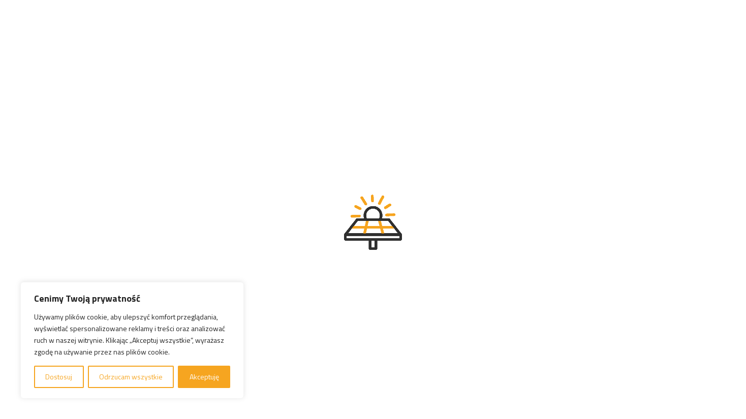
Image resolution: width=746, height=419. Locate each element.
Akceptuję (204, 376)
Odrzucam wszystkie (131, 376)
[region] (132, 340)
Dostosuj (58, 376)
